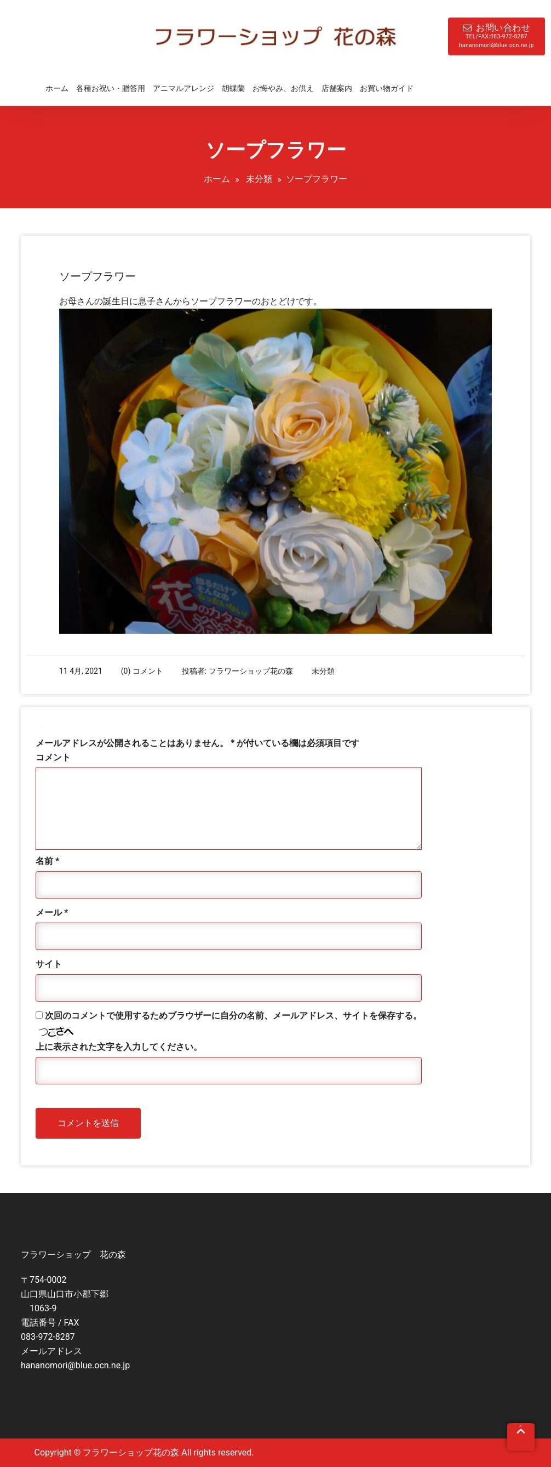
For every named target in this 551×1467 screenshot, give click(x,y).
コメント (53, 757)
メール (52, 912)
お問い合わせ (496, 36)
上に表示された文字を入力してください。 (119, 1047)
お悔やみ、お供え (283, 88)
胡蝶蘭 (233, 88)
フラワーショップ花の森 (251, 671)
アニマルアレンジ (183, 88)
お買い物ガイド (387, 88)
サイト (49, 964)
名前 (47, 861)
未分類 (259, 179)
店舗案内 (337, 88)
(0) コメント (142, 671)
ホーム (56, 88)
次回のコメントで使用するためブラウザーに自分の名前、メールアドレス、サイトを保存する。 (233, 1015)
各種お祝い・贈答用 (110, 88)
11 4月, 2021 (80, 671)
